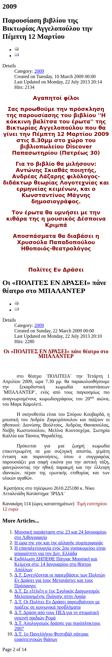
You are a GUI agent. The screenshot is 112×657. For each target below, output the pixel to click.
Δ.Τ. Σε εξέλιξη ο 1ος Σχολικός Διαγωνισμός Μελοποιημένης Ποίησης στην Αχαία (57, 593)
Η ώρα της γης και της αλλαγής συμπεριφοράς (58, 542)
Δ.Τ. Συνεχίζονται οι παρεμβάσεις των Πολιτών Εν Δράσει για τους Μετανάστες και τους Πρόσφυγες (59, 580)
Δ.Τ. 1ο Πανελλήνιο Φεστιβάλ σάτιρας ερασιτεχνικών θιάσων (51, 636)
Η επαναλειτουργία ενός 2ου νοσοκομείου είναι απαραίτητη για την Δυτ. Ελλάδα (59, 551)
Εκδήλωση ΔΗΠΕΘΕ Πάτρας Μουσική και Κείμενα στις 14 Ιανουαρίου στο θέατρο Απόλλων (55, 564)
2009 (39, 71)
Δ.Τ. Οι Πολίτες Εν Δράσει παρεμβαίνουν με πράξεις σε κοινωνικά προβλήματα (57, 604)
